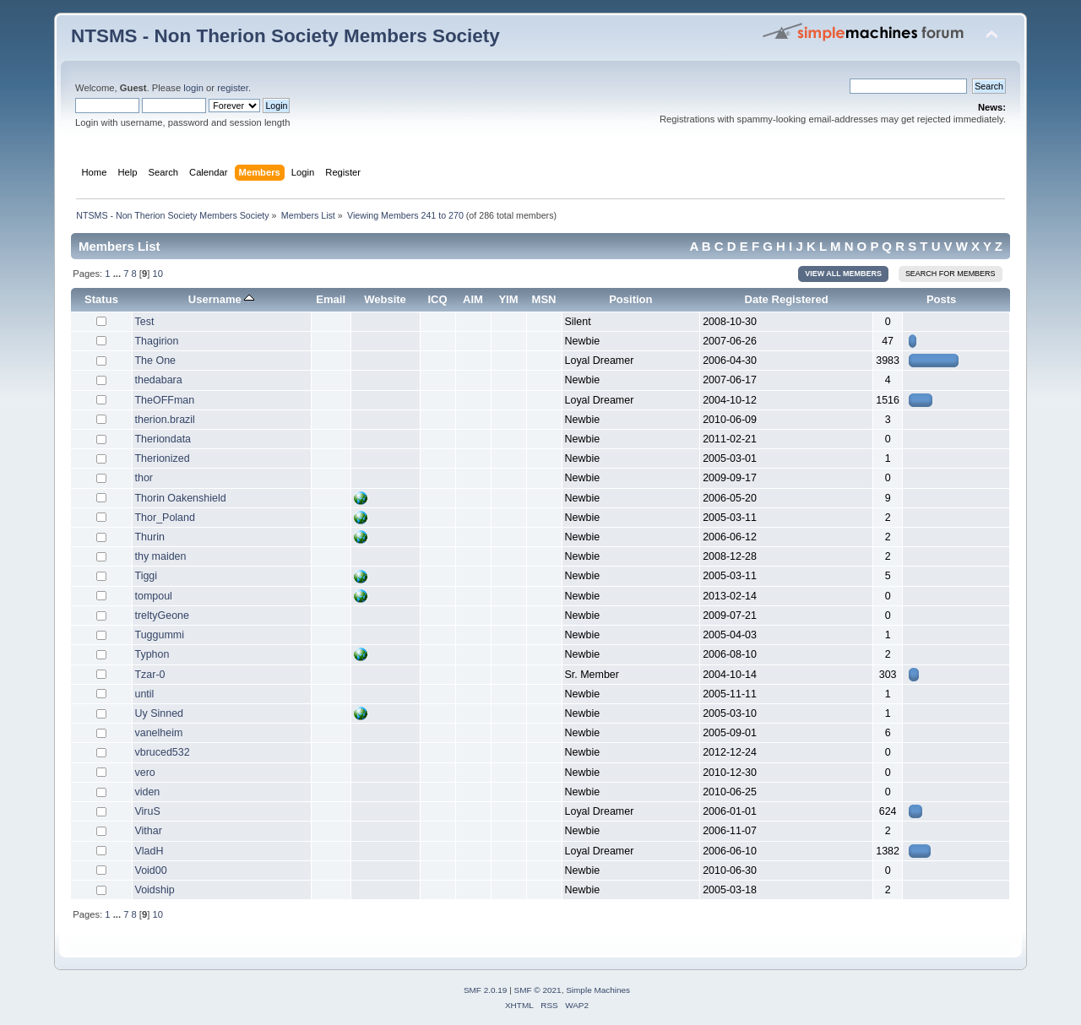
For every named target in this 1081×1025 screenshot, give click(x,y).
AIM (473, 299)
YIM (508, 299)
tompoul (153, 596)
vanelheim (159, 733)
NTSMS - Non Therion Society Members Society (285, 35)
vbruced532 (162, 752)
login (193, 88)
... (118, 273)
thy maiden (161, 556)
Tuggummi (159, 635)
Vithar (148, 831)
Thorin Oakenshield (180, 498)
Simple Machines (598, 990)
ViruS (147, 811)
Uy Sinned (159, 713)
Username (221, 299)
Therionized (162, 458)
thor (144, 478)
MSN (544, 299)
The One (156, 360)
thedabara (158, 380)
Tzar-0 (150, 675)
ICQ (437, 299)
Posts (941, 299)
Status (101, 299)
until (145, 694)
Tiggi (146, 576)
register (232, 88)
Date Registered (786, 299)
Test (145, 322)
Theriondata (163, 439)
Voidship (155, 890)
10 (157, 273)
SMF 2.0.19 (486, 990)
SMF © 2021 (538, 990)
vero (145, 772)
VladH (149, 851)
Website (385, 299)
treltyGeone (162, 615)
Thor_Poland (165, 517)
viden (147, 792)
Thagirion (157, 341)
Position (630, 299)
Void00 (151, 870)
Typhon (152, 654)
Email (330, 299)
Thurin (150, 537)
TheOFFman (165, 400)
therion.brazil (165, 420)
